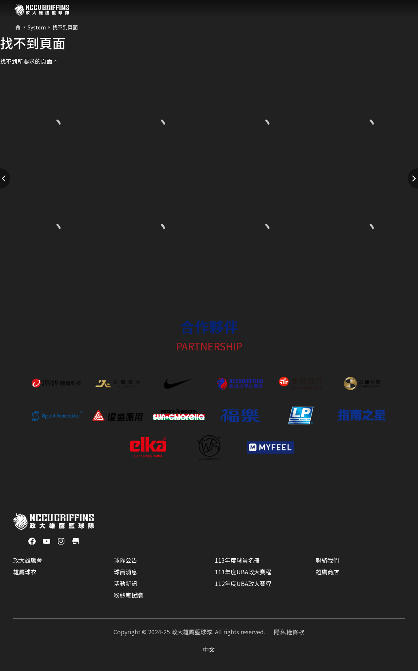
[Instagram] (61, 540)
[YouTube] (46, 540)
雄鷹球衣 (24, 571)
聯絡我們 (327, 560)
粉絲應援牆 (128, 595)
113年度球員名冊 (237, 560)
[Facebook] (32, 540)
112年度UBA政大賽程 (243, 583)
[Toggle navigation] (398, 10)
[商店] (75, 540)
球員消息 (125, 571)
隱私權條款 (289, 631)
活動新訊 (125, 583)
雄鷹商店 (327, 571)
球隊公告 (125, 560)
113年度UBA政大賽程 (243, 571)
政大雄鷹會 (27, 560)
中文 (209, 649)
